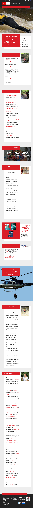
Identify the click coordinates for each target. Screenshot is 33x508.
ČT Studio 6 (11, 412)
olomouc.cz (14, 455)
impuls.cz (15, 440)
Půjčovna (6, 0)
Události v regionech (11, 466)
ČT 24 (10, 390)
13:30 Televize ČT (14, 405)
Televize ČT (8, 407)
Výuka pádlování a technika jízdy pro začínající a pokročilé (12, 128)
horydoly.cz (12, 480)
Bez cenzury (16, 429)
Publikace (26, 237)
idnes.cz (11, 416)
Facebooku (7, 59)
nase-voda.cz (8, 442)
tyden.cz (11, 438)
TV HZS (11, 460)
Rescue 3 (7, 251)
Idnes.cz (14, 471)
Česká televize (8, 447)
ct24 (7, 440)
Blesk (17, 407)
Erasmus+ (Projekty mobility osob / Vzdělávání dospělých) (11, 256)
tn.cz (14, 416)
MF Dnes (13, 456)
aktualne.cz (16, 438)
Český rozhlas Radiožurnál (10, 425)
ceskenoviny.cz (10, 440)
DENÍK (7, 477)
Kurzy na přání (10, 135)
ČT (6, 385)
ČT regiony (16, 398)
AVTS (9, 0)
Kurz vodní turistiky (11, 95)
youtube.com (15, 390)
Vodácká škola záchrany (16, 3)
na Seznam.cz (16, 379)
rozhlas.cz (10, 414)
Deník (12, 442)
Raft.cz (3, 0)
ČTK (15, 407)
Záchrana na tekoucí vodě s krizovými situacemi (11, 110)
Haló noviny (16, 442)
